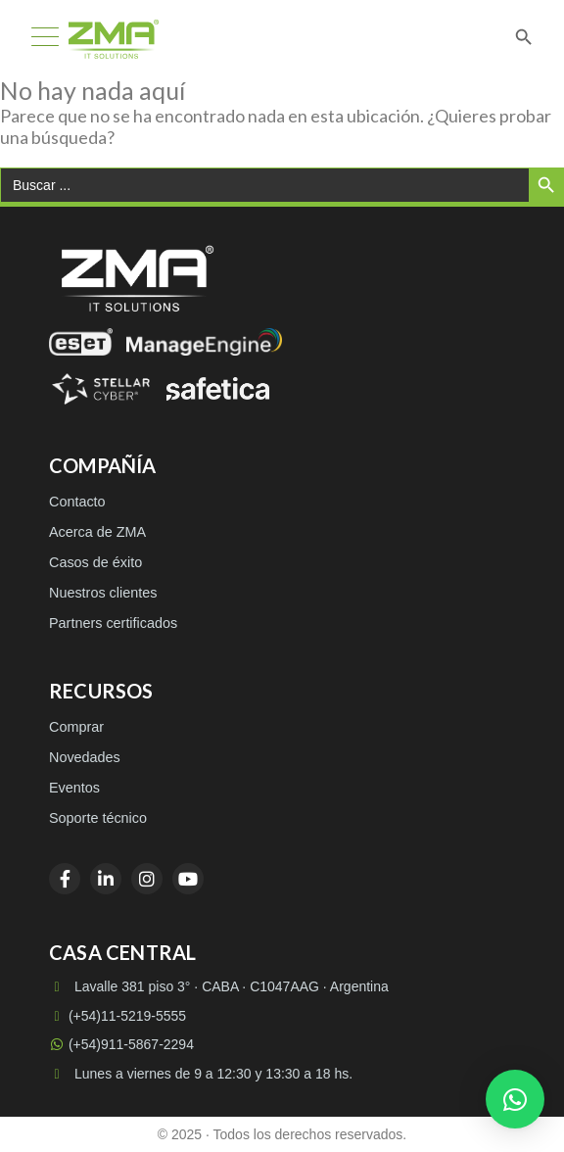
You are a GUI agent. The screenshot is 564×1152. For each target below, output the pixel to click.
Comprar (76, 727)
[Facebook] (64, 878)
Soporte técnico (98, 818)
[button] (515, 1099)
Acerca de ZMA (97, 532)
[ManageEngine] (204, 342)
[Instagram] (147, 878)
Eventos (74, 787)
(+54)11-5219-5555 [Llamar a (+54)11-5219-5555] (117, 1016)
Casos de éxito (95, 562)
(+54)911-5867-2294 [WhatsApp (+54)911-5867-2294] (121, 1044)
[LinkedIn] (105, 878)
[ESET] (81, 342)
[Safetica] (217, 389)
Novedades (84, 757)
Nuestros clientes (103, 592)
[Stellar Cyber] (101, 389)
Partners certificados (113, 623)
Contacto (77, 501)
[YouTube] (188, 878)
